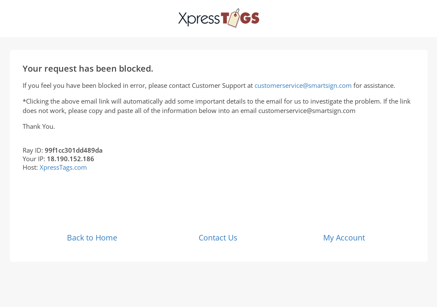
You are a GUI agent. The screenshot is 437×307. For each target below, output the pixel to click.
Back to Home (92, 237)
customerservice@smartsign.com (303, 85)
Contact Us (218, 237)
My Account (344, 237)
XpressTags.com (63, 167)
